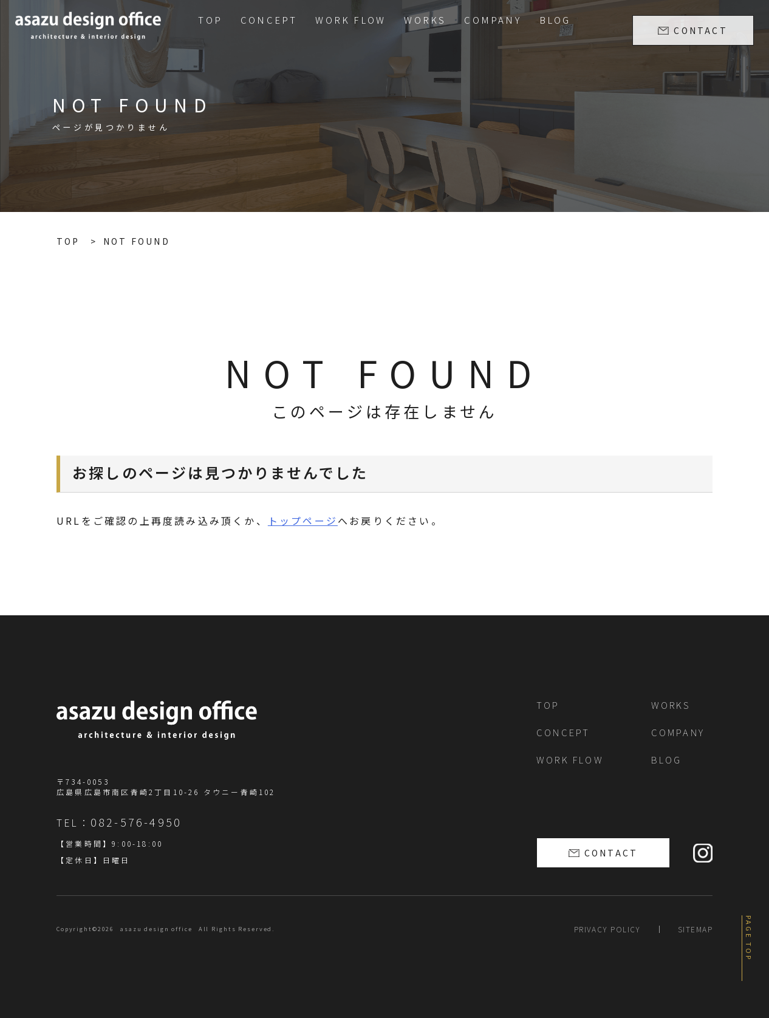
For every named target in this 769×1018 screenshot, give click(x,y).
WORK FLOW (350, 19)
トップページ (303, 520)
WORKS (425, 19)
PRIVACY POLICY (607, 929)
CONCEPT (269, 19)
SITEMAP (695, 929)
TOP (210, 19)
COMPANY (492, 19)
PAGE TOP (749, 938)
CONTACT (700, 30)
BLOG (555, 19)
